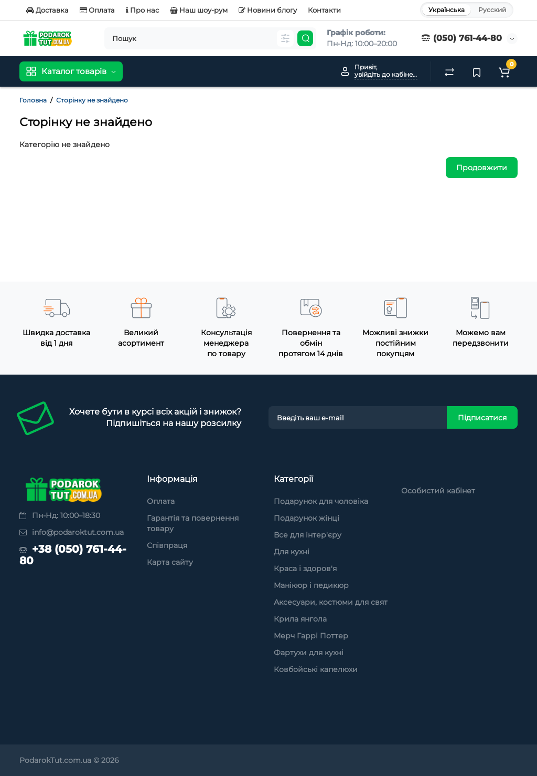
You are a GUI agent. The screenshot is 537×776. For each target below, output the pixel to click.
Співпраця (167, 545)
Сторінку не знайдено (92, 100)
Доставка (47, 10)
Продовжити (481, 167)
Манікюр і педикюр (311, 585)
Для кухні (291, 551)
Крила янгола (300, 619)
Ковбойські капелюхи (316, 669)
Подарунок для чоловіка (321, 501)
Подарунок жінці (306, 518)
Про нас (142, 10)
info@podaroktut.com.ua (71, 532)
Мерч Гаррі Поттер (311, 635)
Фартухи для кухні (308, 652)
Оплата (97, 10)
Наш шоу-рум (199, 10)
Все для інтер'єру (307, 535)
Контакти (324, 10)
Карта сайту (170, 562)
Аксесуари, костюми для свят (331, 602)
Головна (33, 100)
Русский (492, 10)
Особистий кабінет (438, 490)
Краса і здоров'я (305, 568)
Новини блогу (268, 10)
